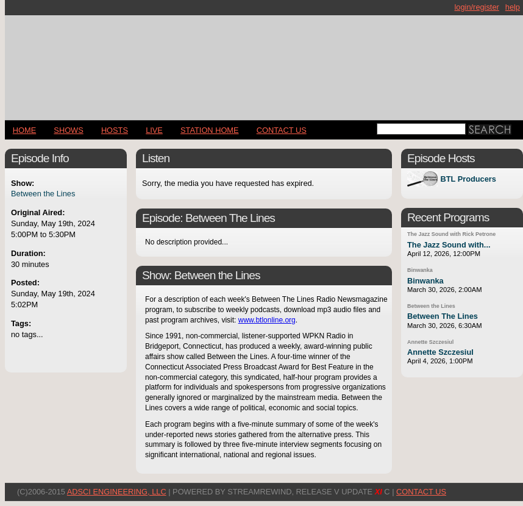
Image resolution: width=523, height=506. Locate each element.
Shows (68, 130)
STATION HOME (209, 130)
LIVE (154, 130)
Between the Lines (43, 193)
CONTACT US (282, 130)
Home (24, 130)
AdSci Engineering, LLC (116, 491)
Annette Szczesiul (430, 342)
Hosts (114, 130)
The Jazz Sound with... (449, 244)
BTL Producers (468, 179)
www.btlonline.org (267, 320)
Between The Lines (442, 316)
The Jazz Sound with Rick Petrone (451, 234)
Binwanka (420, 270)
